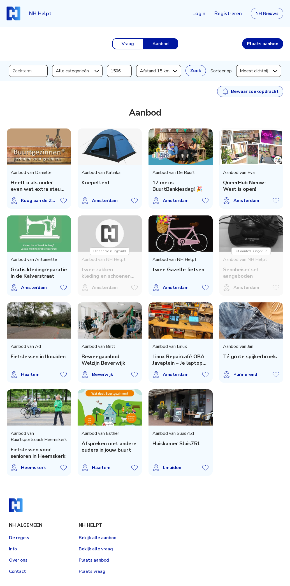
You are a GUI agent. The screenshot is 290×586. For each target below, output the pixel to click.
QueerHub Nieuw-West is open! (244, 186)
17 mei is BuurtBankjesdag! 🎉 (177, 186)
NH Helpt (40, 13)
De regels (19, 538)
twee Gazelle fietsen (178, 269)
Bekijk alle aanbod (98, 538)
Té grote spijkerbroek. (250, 356)
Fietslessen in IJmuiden (38, 356)
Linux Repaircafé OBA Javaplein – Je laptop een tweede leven (178, 359)
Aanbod (160, 44)
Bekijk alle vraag (96, 549)
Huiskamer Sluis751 (176, 443)
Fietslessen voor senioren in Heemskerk (38, 453)
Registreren (228, 13)
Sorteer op (221, 71)
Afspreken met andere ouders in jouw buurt (108, 446)
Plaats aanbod (94, 560)
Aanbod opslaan (63, 200)
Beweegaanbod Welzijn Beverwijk (103, 359)
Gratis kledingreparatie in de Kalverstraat (39, 272)
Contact (17, 571)
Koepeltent (95, 183)
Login (198, 13)
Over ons (18, 560)
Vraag (128, 44)
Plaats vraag (92, 571)
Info (13, 549)
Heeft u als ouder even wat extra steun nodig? (37, 186)
